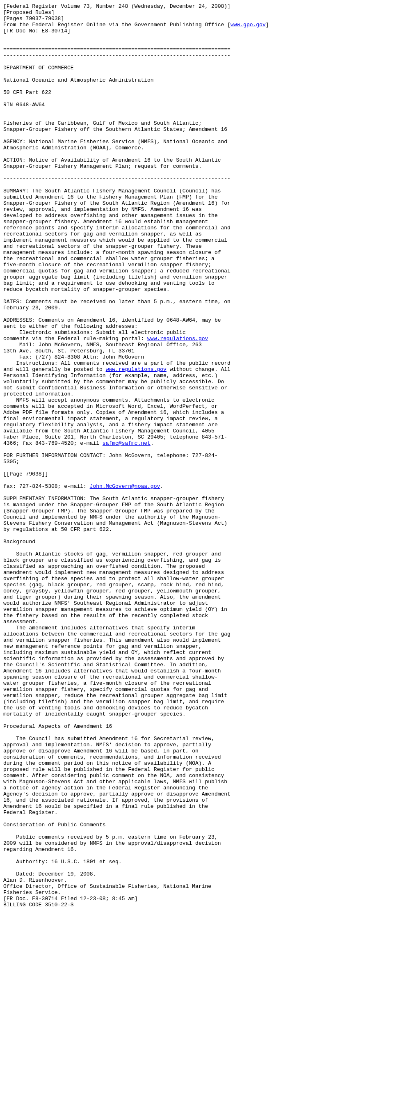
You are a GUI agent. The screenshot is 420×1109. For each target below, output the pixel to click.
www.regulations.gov (177, 405)
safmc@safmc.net (127, 531)
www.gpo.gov (248, 29)
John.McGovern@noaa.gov (125, 583)
